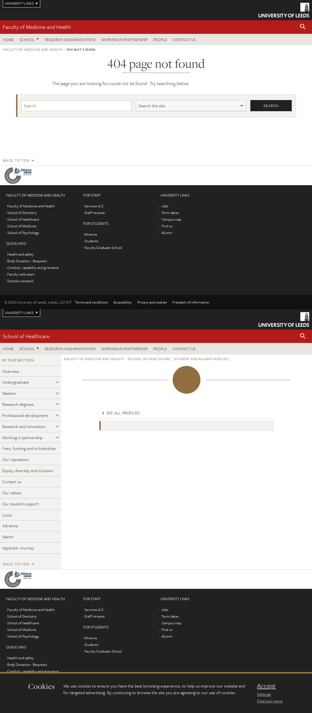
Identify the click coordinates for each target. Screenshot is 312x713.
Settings (264, 694)
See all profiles (120, 413)
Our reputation (15, 460)
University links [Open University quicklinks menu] (19, 312)
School (27, 39)
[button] (302, 27)
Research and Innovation (70, 39)
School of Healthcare (23, 219)
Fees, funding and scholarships (29, 448)
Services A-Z (93, 206)
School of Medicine (21, 226)
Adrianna (10, 526)
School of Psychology (23, 232)
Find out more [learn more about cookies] (270, 701)
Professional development (25, 415)
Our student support (20, 504)
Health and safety (20, 254)
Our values (11, 493)
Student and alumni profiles (201, 358)
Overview (10, 371)
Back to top (16, 160)
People (160, 39)
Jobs (164, 206)
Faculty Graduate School (103, 247)
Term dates (170, 212)
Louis (7, 515)
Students (91, 241)
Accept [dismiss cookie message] (266, 686)
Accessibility (122, 302)
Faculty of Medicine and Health (37, 26)
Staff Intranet (94, 212)
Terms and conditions (91, 302)
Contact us (184, 39)
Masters (9, 393)
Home (8, 39)
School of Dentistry (22, 212)
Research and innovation (24, 426)
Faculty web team (20, 274)
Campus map (171, 219)
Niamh (7, 537)
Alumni (167, 232)
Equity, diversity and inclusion (28, 471)
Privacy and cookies (152, 302)
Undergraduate (15, 382)
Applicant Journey (18, 548)
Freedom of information (190, 302)
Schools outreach (20, 281)
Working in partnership (124, 39)
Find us (167, 226)
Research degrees (18, 404)
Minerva (90, 234)
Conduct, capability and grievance (33, 267)
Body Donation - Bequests (27, 261)
